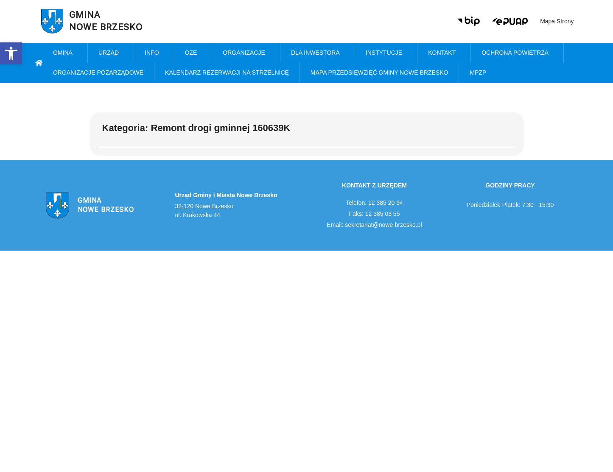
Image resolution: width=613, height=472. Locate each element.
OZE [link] (193, 53)
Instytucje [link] (386, 53)
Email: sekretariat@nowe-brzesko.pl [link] (374, 224)
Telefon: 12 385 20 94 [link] (374, 202)
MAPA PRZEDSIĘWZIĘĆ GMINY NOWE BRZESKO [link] (379, 72)
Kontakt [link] (444, 53)
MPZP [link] (480, 73)
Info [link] (154, 53)
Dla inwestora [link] (317, 53)
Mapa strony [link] (557, 21)
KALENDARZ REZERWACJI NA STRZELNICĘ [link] (227, 72)
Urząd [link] (110, 53)
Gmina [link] (65, 53)
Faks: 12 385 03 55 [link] (374, 213)
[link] (11, 53)
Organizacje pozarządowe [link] (98, 72)
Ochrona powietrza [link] (517, 53)
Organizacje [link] (246, 53)
